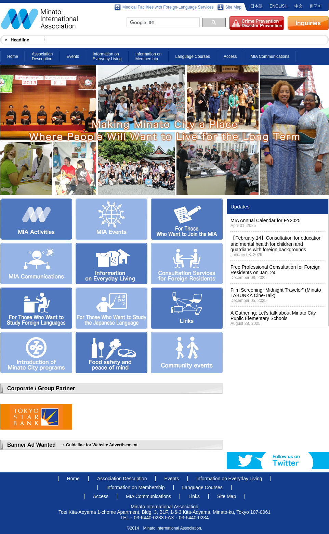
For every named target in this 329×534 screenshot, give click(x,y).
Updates (240, 206)
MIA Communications (270, 56)
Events (72, 56)
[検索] (162, 23)
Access (230, 56)
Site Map (233, 7)
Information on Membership (148, 56)
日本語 (256, 6)
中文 (298, 6)
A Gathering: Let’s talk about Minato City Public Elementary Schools (273, 315)
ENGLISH (278, 6)
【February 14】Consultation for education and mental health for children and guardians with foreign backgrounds (276, 243)
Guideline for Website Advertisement (101, 445)
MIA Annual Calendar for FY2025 (266, 220)
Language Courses (192, 56)
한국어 (316, 6)
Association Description (42, 56)
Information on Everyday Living (107, 56)
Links (194, 496)
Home (12, 56)
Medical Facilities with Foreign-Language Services (168, 7)
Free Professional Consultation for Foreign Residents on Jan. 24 (275, 269)
